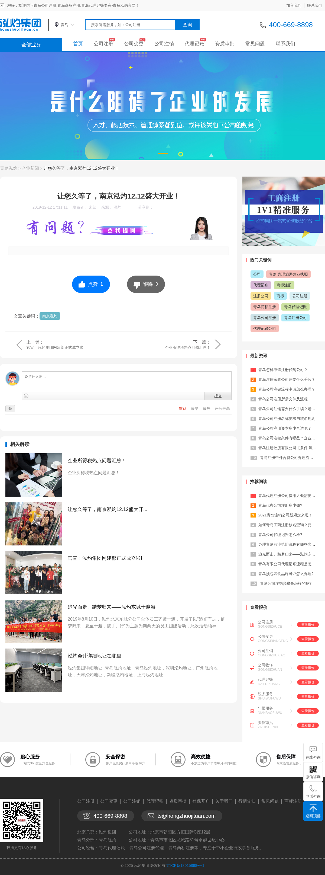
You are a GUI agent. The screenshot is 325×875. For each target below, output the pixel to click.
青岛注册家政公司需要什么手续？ (286, 379)
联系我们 (314, 5)
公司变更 (134, 43)
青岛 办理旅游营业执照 (288, 274)
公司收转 (265, 665)
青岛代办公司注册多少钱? (280, 505)
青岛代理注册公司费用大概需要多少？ (290, 495)
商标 (280, 296)
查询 (187, 24)
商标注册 (284, 285)
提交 (218, 396)
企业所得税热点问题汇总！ (187, 347)
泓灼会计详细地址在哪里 (94, 656)
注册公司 (260, 296)
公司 (257, 274)
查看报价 (307, 625)
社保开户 (201, 801)
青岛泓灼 (8, 168)
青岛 (64, 25)
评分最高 (222, 408)
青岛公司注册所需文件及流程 (283, 399)
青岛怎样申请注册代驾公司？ (283, 370)
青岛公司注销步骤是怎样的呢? (285, 583)
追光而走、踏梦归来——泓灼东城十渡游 (111, 607)
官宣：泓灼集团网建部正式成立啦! (55, 347)
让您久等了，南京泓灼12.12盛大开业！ (81, 168)
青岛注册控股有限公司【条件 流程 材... (291, 448)
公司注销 (164, 43)
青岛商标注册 (264, 307)
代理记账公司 (264, 328)
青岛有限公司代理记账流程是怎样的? (289, 564)
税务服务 (265, 694)
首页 (78, 43)
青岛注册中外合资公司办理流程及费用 (292, 457)
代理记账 (194, 43)
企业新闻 (30, 168)
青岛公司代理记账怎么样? (280, 534)
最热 (207, 408)
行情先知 (247, 801)
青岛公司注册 (264, 317)
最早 (195, 408)
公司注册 (103, 43)
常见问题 (255, 43)
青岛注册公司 (295, 317)
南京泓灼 (49, 316)
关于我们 (224, 801)
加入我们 (293, 5)
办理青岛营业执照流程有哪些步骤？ (288, 544)
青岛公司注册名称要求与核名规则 (286, 418)
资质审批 (225, 43)
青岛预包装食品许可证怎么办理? (286, 573)
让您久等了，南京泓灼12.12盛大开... (107, 509)
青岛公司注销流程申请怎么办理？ (286, 389)
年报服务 (265, 708)
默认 (183, 408)
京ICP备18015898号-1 (185, 865)
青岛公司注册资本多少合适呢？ (284, 428)
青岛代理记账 (295, 307)
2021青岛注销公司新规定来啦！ (285, 515)
